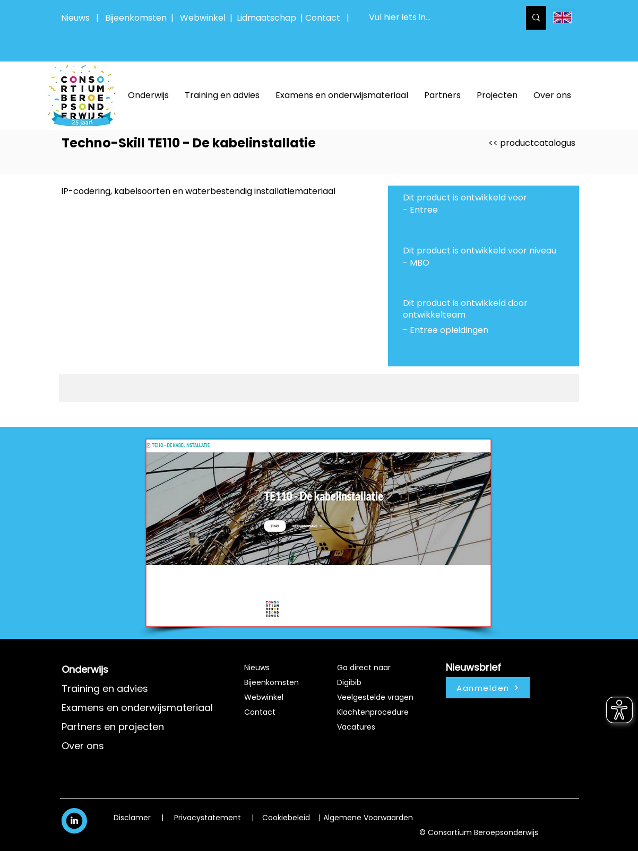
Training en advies (105, 688)
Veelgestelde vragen (375, 697)
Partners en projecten (113, 726)
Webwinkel (205, 18)
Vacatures (356, 727)
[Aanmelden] (488, 687)
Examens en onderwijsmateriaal (137, 707)
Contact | (328, 18)
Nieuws (75, 18)
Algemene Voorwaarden (368, 817)
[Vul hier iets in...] (436, 18)
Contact (259, 712)
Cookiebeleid (286, 817)
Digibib (349, 682)
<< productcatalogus (531, 143)
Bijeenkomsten (138, 18)
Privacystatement (207, 817)
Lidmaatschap (266, 18)
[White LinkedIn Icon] (74, 820)
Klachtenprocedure (373, 712)
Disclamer (132, 817)
